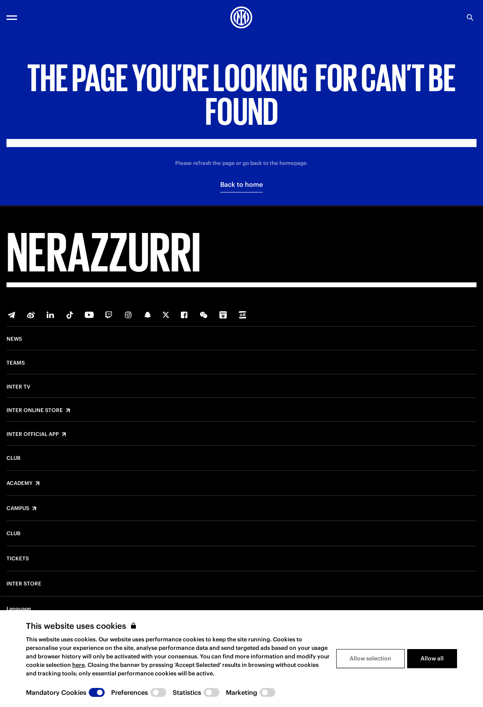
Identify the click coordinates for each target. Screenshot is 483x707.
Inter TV (18, 387)
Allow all (432, 658)
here (78, 665)
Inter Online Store (34, 410)
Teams (15, 363)
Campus (17, 508)
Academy (19, 483)
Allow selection (370, 658)
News (14, 339)
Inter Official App (32, 434)
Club (13, 458)
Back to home (241, 184)
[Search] (470, 17)
